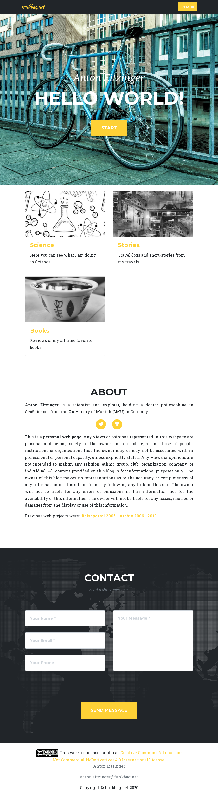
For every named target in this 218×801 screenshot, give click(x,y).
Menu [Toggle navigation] (187, 7)
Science (42, 245)
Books (39, 330)
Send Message (109, 710)
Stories (129, 245)
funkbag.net (32, 6)
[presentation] (62, 686)
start (109, 127)
